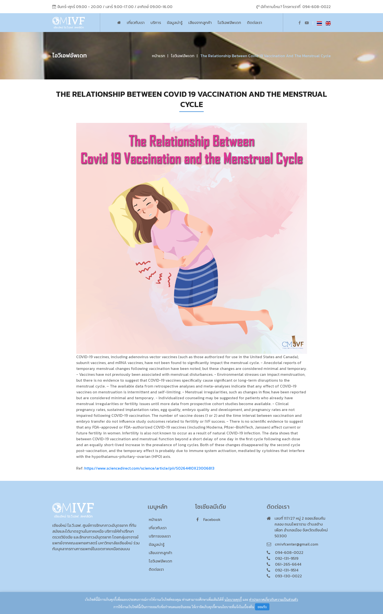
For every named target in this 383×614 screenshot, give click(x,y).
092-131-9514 (286, 570)
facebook (208, 519)
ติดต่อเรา (254, 22)
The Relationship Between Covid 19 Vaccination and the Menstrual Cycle (265, 56)
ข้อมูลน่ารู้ (174, 22)
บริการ (155, 22)
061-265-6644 (288, 564)
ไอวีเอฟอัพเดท (229, 22)
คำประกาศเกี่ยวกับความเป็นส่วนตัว (273, 599)
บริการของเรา (160, 536)
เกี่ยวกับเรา (136, 22)
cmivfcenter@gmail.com (296, 544)
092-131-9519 (286, 558)
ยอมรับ (262, 607)
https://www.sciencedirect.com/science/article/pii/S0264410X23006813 (149, 468)
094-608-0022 (316, 7)
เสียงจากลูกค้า (200, 22)
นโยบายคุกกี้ (233, 599)
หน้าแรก (158, 56)
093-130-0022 (288, 576)
